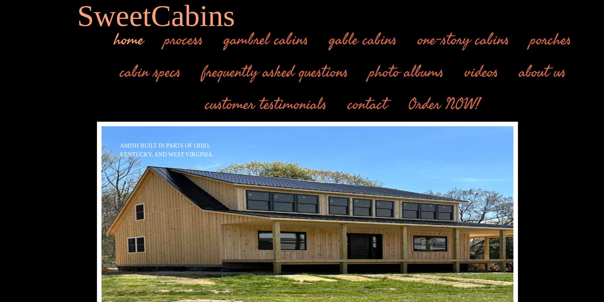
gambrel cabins (266, 40)
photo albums (406, 72)
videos (481, 72)
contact (367, 104)
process (183, 40)
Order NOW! (444, 104)
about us (542, 72)
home (128, 40)
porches (550, 40)
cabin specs (150, 72)
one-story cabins (463, 40)
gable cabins (363, 40)
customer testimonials (266, 104)
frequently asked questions (275, 72)
